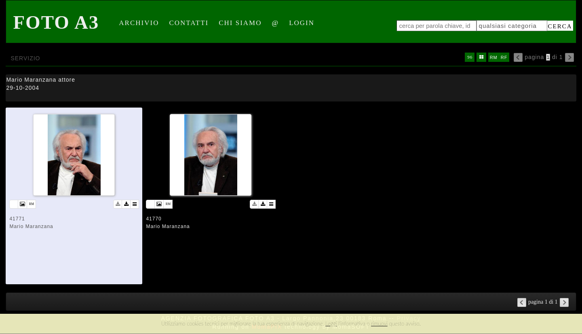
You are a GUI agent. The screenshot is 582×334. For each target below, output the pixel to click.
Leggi (331, 323)
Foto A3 (56, 22)
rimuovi (379, 323)
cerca (560, 26)
